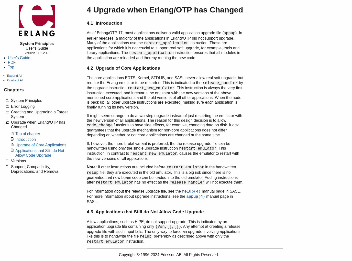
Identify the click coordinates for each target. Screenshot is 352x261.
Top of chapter (27, 134)
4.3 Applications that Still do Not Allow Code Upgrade (145, 211)
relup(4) (191, 191)
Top (11, 67)
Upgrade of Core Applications (40, 145)
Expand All (14, 75)
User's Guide (19, 58)
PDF (12, 62)
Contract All (15, 80)
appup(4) (195, 197)
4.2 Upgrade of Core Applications (123, 68)
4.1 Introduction (104, 23)
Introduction (25, 139)
